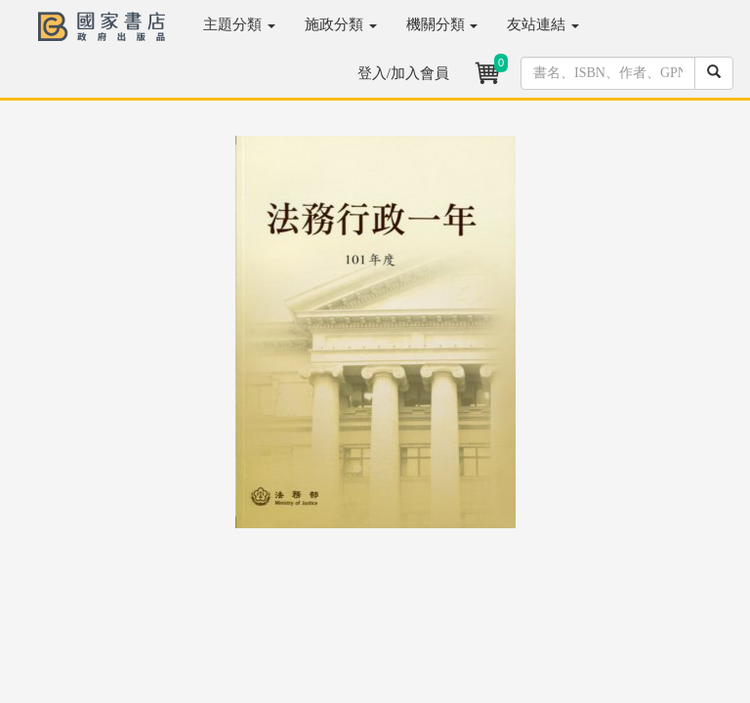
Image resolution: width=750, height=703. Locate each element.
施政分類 (341, 24)
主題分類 (239, 24)
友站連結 (543, 24)
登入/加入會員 (403, 73)
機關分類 (442, 24)
